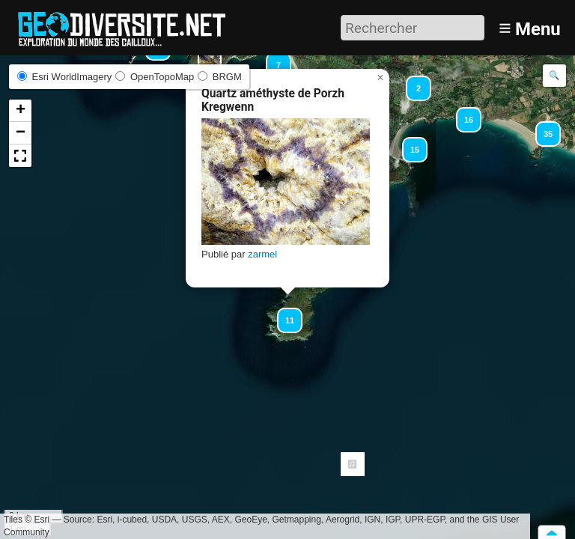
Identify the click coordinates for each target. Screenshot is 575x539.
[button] (541, 127)
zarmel (262, 254)
